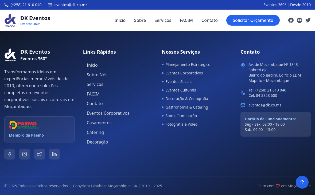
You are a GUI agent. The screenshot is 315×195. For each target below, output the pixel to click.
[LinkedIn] (54, 154)
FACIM (186, 20)
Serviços (162, 20)
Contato (209, 20)
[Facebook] (291, 20)
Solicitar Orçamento (253, 20)
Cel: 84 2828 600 (262, 95)
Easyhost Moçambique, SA (114, 185)
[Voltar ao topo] (302, 182)
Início (120, 20)
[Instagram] (299, 20)
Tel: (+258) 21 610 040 (267, 90)
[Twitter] (308, 20)
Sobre (140, 20)
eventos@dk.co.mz (264, 105)
